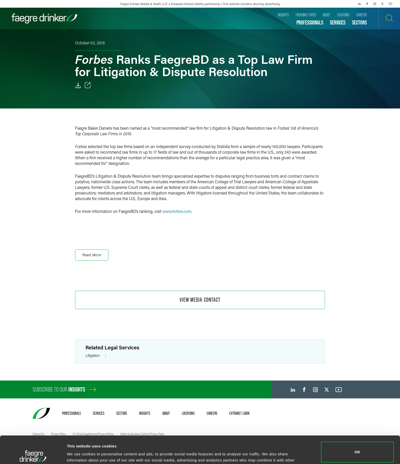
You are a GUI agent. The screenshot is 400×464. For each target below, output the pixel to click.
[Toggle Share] (88, 85)
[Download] (78, 85)
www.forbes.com (176, 211)
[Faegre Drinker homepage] (44, 18)
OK (357, 424)
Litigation (96, 355)
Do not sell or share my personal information (357, 447)
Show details (79, 453)
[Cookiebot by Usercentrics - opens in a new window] (33, 454)
